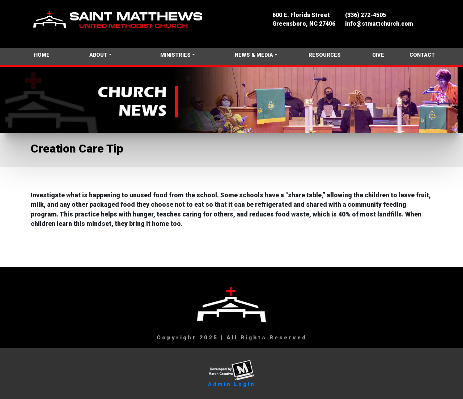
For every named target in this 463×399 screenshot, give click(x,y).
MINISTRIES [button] (175, 55)
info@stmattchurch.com (379, 23)
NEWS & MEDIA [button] (254, 55)
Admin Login (231, 384)
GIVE (378, 55)
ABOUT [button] (98, 55)
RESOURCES (325, 55)
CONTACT (422, 55)
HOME (42, 55)
